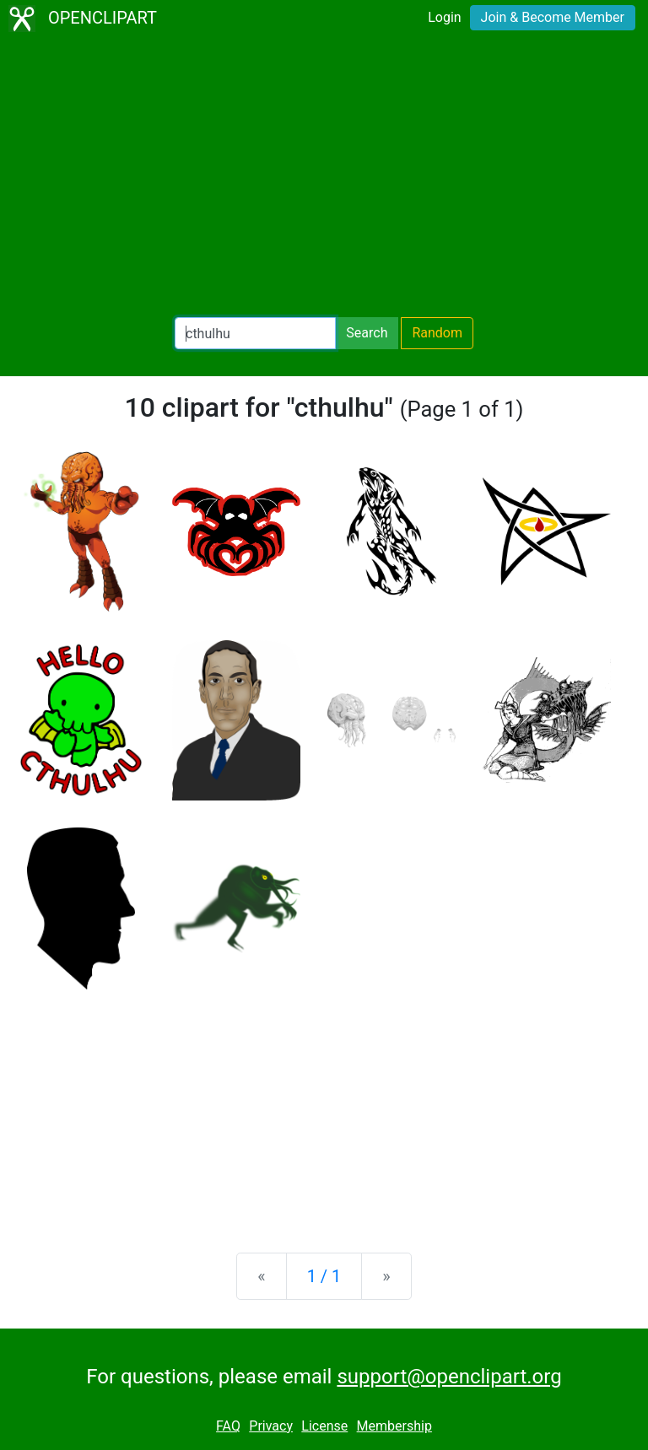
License (324, 1426)
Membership (394, 1426)
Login (444, 17)
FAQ (228, 1426)
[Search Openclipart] (255, 333)
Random (437, 333)
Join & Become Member (552, 17)
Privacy (271, 1426)
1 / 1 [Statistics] (324, 1276)
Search (366, 333)
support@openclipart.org (449, 1376)
